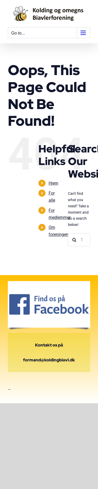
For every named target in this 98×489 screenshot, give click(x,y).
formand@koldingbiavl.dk (49, 360)
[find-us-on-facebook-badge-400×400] (49, 283)
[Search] (74, 239)
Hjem (53, 183)
